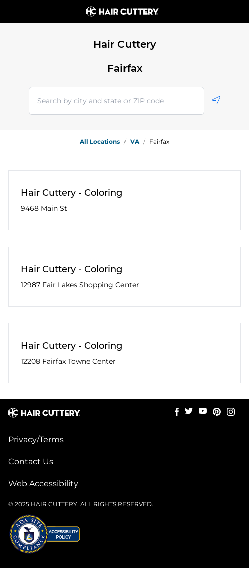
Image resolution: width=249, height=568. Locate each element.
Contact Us (30, 461)
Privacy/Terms (36, 439)
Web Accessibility (43, 484)
